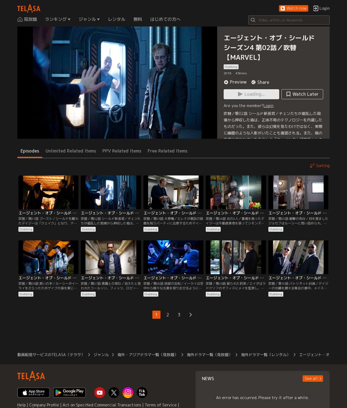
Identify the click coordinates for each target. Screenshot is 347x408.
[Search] (289, 20)
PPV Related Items (121, 151)
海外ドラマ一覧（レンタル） (265, 354)
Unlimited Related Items (71, 151)
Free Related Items (167, 151)
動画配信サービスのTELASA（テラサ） (51, 354)
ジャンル (101, 354)
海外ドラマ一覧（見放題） (209, 354)
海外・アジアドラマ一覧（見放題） (147, 354)
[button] (293, 8)
